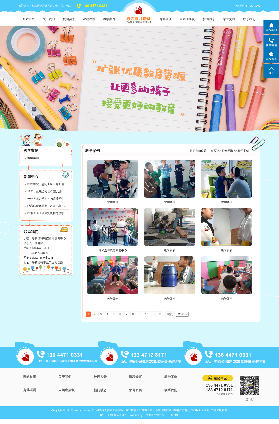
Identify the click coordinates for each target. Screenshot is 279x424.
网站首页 (29, 19)
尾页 (170, 314)
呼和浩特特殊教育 (176, 410)
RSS (250, 5)
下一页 (157, 314)
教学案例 (109, 19)
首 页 (213, 150)
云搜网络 (148, 415)
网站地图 (240, 5)
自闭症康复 (187, 19)
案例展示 (227, 150)
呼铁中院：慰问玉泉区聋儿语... (47, 184)
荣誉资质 (229, 19)
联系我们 (249, 19)
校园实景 (69, 19)
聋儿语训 (165, 19)
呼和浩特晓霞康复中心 (113, 250)
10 (146, 314)
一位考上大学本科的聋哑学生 (45, 198)
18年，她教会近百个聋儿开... (45, 191)
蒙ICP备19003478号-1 (113, 415)
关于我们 (49, 19)
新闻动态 (209, 19)
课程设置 (89, 19)
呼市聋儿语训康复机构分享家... (47, 213)
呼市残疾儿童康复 (198, 410)
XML (257, 5)
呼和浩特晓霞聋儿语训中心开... (47, 205)
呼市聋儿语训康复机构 (153, 410)
